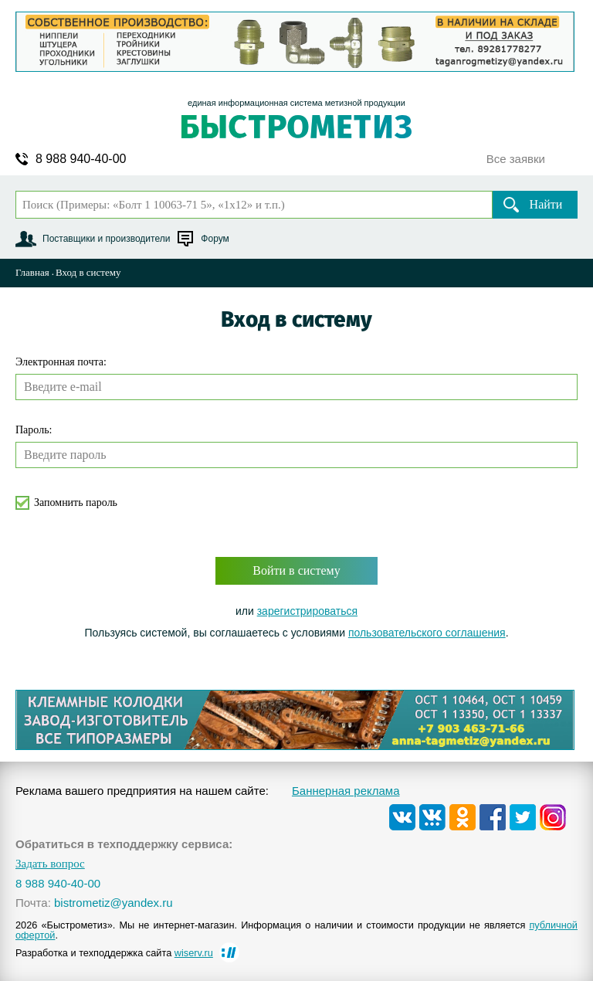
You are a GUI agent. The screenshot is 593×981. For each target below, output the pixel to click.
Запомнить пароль (75, 502)
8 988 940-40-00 (81, 159)
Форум (215, 238)
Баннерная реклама (346, 790)
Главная (32, 272)
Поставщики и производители (106, 238)
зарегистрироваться (307, 611)
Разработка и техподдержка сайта (114, 953)
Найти (546, 204)
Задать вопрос (50, 864)
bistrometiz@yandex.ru (113, 902)
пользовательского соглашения (427, 632)
